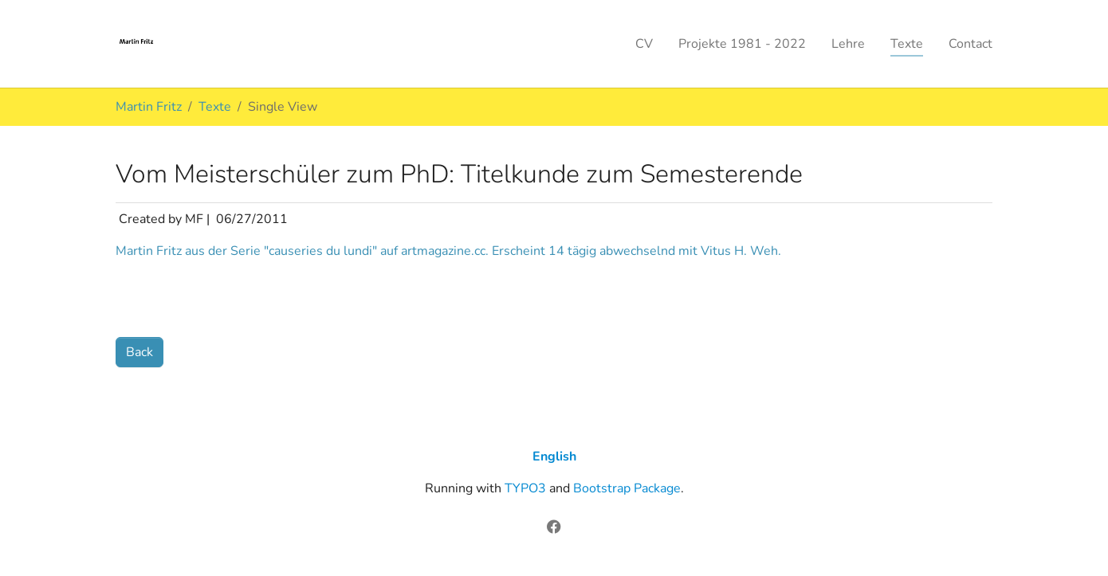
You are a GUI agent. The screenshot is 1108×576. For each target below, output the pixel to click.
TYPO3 (525, 488)
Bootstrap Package (627, 488)
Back (139, 352)
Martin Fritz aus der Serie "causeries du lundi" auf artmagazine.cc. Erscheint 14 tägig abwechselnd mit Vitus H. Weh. (448, 251)
